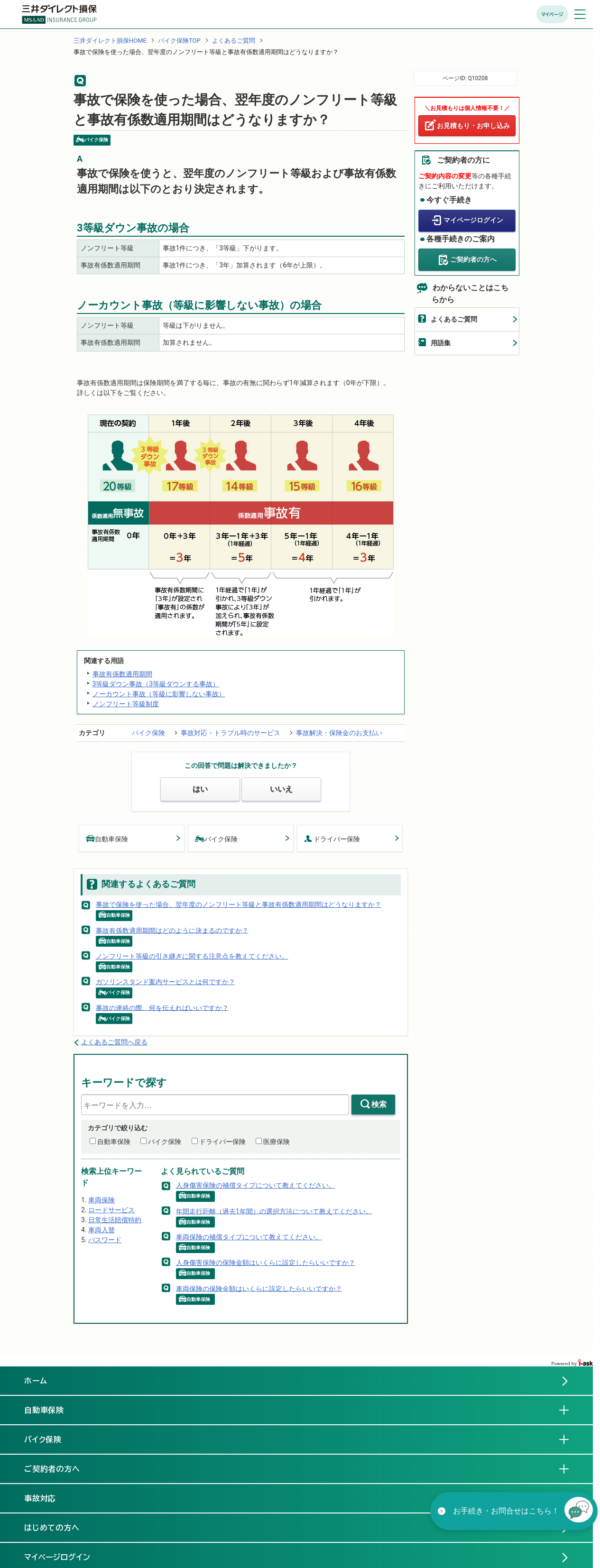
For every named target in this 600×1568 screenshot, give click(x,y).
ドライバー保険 (332, 838)
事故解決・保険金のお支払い (339, 733)
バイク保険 (148, 733)
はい (200, 788)
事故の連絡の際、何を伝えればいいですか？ (162, 1007)
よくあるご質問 (233, 40)
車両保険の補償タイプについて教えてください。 (249, 1237)
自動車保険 (107, 838)
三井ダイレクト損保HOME (110, 40)
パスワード (104, 1240)
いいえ (281, 788)
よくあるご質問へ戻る (114, 1042)
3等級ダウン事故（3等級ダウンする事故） (156, 684)
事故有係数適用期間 (122, 674)
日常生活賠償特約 (114, 1220)
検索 (379, 1104)
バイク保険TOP (179, 40)
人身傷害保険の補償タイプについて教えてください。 (255, 1185)
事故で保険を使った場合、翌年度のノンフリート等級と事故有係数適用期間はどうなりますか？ (238, 904)
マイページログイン (473, 220)
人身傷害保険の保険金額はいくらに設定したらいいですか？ (265, 1262)
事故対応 (48, 1498)
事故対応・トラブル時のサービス (230, 733)
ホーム (35, 1380)
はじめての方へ (52, 1527)
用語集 (441, 343)
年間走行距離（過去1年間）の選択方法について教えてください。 (274, 1211)
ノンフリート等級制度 (125, 704)
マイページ (552, 14)
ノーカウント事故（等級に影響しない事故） (158, 694)
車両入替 (101, 1230)
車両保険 (101, 1200)
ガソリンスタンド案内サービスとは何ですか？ (165, 982)
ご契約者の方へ (473, 259)
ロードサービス (111, 1210)
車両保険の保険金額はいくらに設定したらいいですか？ (259, 1288)
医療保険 (276, 1141)
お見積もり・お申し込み (473, 125)
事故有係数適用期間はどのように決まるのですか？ (172, 930)
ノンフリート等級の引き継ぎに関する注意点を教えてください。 (192, 956)
